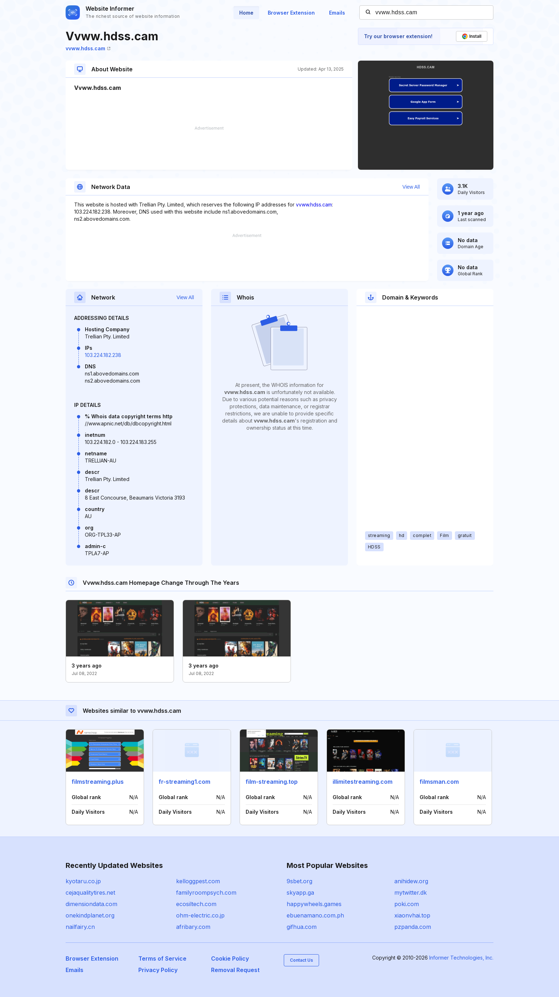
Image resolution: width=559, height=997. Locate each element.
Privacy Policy (158, 969)
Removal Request (235, 969)
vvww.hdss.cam (88, 48)
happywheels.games (314, 903)
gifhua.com (302, 926)
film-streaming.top (272, 781)
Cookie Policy (230, 958)
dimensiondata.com (91, 903)
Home (246, 13)
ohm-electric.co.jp (200, 915)
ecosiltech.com (196, 903)
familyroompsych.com (206, 892)
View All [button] (411, 187)
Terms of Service (162, 958)
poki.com (406, 903)
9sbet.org (299, 881)
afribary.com (193, 926)
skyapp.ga (300, 892)
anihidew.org (411, 881)
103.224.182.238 (103, 355)
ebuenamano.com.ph (315, 915)
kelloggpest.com (198, 881)
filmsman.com (439, 781)
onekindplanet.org (90, 915)
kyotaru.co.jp (83, 881)
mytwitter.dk (410, 892)
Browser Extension (291, 13)
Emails (337, 13)
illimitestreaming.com (363, 781)
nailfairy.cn (80, 926)
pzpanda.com (412, 926)
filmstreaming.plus (98, 781)
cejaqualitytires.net (90, 892)
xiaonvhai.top (412, 915)
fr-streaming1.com (184, 781)
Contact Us (301, 960)
